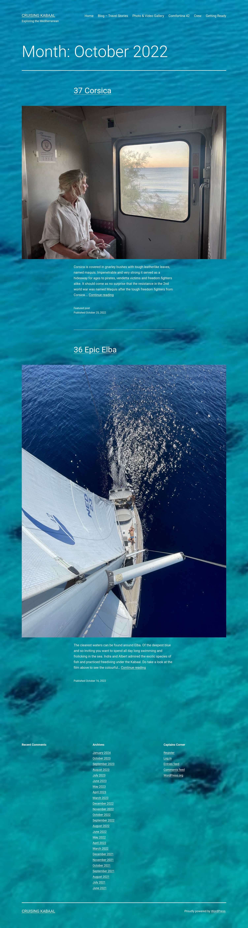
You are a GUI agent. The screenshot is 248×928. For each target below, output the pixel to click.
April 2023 (99, 792)
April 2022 (99, 843)
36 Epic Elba (95, 349)
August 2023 (101, 769)
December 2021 (103, 854)
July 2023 (99, 775)
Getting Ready (216, 16)
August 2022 (101, 826)
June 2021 (100, 888)
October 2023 (101, 758)
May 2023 (99, 786)
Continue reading (101, 295)
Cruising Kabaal (38, 15)
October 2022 (101, 814)
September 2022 (103, 820)
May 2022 (99, 837)
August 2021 (101, 876)
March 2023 (100, 798)
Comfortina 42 (179, 16)
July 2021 (99, 882)
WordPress (218, 911)
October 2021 (101, 865)
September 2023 (103, 764)
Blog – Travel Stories (113, 16)
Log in (168, 758)
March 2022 (100, 848)
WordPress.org (173, 775)
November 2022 (103, 809)
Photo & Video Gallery (148, 16)
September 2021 (103, 871)
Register (169, 752)
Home (89, 16)
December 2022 (103, 803)
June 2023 (100, 781)
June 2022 (100, 831)
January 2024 (102, 752)
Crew (197, 16)
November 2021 (103, 860)
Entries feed (171, 764)
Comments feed (174, 769)
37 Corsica (92, 90)
